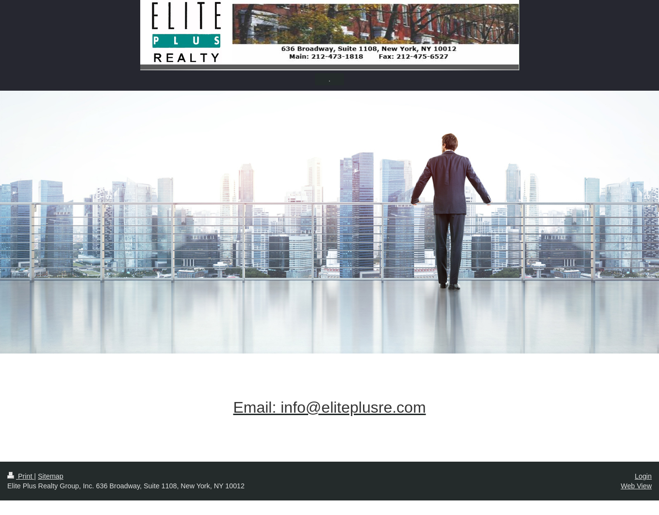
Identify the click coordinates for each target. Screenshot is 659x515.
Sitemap (50, 476)
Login (643, 476)
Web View (636, 486)
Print (20, 476)
